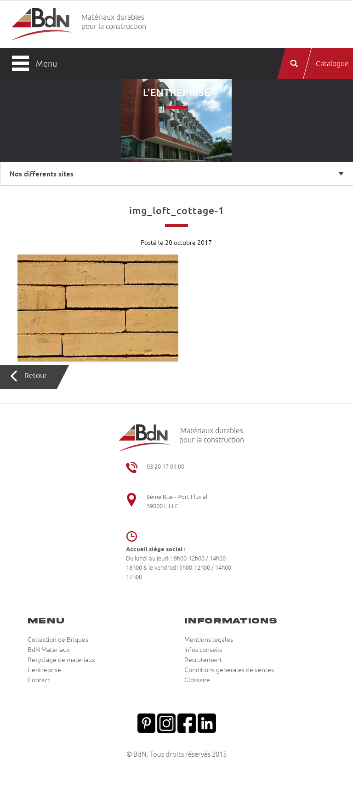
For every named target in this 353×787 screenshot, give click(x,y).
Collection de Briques (58, 640)
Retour (35, 375)
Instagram (166, 722)
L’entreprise (44, 670)
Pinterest (146, 722)
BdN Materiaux (49, 650)
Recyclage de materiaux (61, 660)
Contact (39, 680)
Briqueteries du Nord (42, 24)
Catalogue (332, 63)
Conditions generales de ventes (229, 670)
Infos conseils (203, 650)
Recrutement (203, 660)
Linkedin (207, 722)
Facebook (186, 722)
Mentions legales (208, 640)
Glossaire (197, 680)
